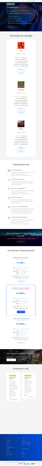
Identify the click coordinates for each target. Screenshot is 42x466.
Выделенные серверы (10, 447)
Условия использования (26, 442)
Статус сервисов (9, 454)
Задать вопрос (20, 241)
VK (22, 451)
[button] (37, 13)
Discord (23, 454)
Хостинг (8, 442)
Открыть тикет (22, 359)
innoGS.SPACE (23, 462)
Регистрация (32, 1)
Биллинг (8, 451)
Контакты (8, 452)
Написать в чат (11, 359)
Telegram (23, 452)
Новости (23, 440)
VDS (7, 444)
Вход (28, 1)
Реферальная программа (26, 444)
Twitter (23, 456)
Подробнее (10, 26)
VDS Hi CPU (8, 445)
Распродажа (21, 72)
